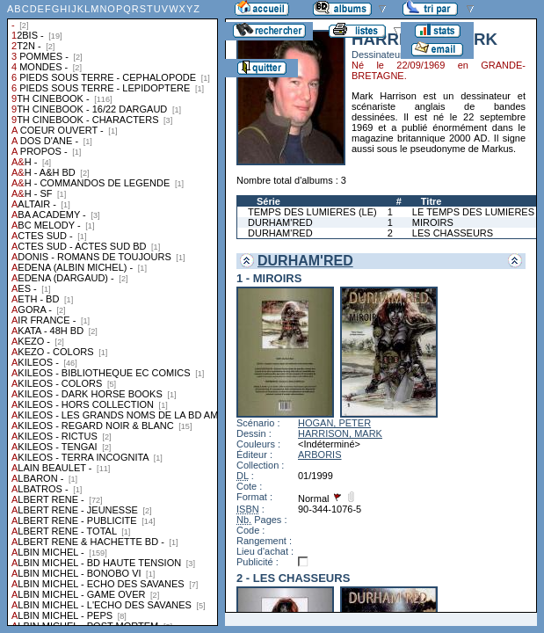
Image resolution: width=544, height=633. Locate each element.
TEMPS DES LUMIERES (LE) (312, 212)
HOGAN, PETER (334, 423)
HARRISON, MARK (340, 433)
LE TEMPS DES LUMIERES (473, 212)
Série (268, 201)
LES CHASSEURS (452, 233)
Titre (431, 201)
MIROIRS (432, 222)
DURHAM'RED (280, 222)
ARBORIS (320, 454)
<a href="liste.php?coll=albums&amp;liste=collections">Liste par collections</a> (112, 313)
